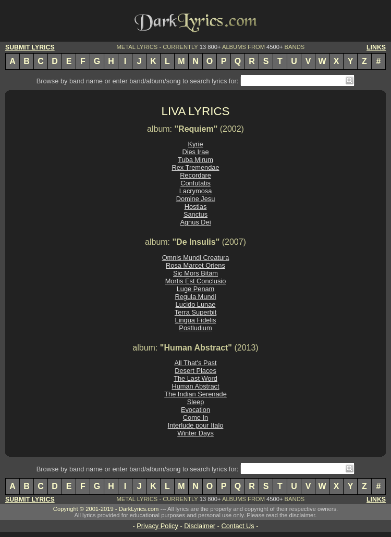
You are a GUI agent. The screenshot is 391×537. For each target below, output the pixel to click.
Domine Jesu (195, 199)
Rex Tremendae (195, 167)
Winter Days (195, 433)
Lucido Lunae (196, 304)
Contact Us (237, 526)
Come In (195, 417)
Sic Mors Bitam (195, 273)
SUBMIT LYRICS (30, 47)
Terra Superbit (195, 312)
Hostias (196, 206)
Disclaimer (199, 526)
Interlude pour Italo (196, 425)
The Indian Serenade (195, 394)
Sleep (195, 402)
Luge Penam (196, 289)
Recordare (195, 175)
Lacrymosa (195, 191)
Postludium (195, 328)
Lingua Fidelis (195, 320)
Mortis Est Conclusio (195, 281)
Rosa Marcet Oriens (195, 265)
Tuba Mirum (195, 160)
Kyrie (195, 144)
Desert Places (195, 370)
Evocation (195, 410)
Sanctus (195, 214)
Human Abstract (195, 386)
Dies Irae (195, 152)
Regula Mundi (195, 297)
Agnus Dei (195, 222)
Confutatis (195, 183)
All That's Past (195, 363)
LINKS (376, 47)
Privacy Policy (157, 526)
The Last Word (195, 378)
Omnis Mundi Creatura (195, 257)
